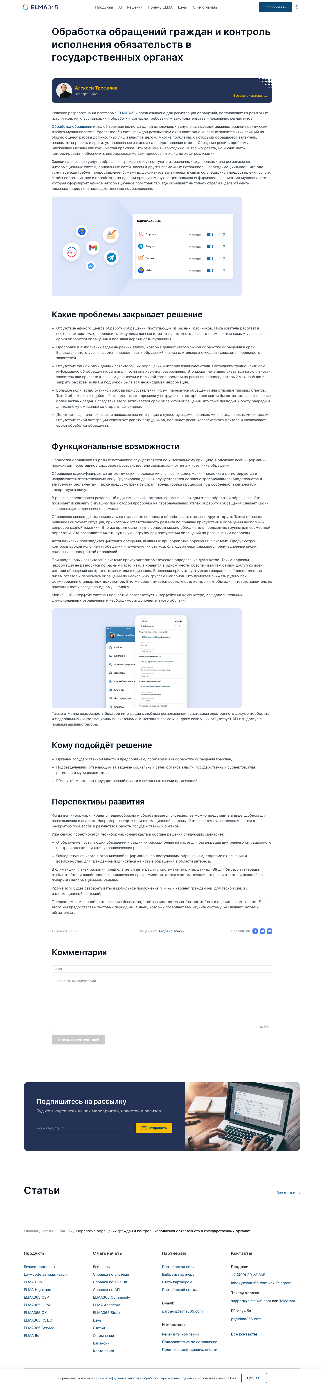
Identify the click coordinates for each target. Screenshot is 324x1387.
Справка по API (106, 1289)
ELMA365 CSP (36, 1297)
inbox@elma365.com (249, 1283)
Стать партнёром (177, 1282)
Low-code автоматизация (46, 1274)
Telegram (283, 1283)
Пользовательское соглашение (189, 1342)
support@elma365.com (251, 1301)
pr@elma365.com (246, 1319)
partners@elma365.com (182, 1311)
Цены (182, 7)
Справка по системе (111, 1274)
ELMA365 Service (39, 1328)
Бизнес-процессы (39, 1266)
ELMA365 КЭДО (38, 1320)
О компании (103, 1335)
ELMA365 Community (111, 1297)
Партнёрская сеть (178, 1266)
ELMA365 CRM (37, 1305)
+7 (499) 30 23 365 (248, 1275)
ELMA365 (126, 113)
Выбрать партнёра (178, 1274)
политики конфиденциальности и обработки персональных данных (142, 1378)
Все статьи (286, 1192)
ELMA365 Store (106, 1312)
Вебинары (101, 1266)
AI (120, 7)
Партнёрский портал (180, 1289)
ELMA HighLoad (37, 1289)
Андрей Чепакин (171, 931)
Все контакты (244, 1334)
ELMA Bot (32, 1335)
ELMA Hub (33, 1282)
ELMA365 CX (35, 1312)
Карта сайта (103, 1351)
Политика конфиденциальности (189, 1349)
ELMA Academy (106, 1305)
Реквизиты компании (180, 1334)
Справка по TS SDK (110, 1282)
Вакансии (101, 1343)
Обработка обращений (72, 126)
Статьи (99, 1328)
